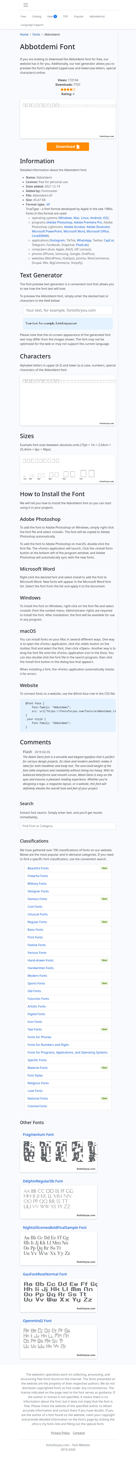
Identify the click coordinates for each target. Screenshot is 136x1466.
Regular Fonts (37, 922)
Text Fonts (35, 1029)
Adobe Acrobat (74, 227)
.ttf (48, 204)
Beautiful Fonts (38, 868)
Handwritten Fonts (41, 968)
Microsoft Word (74, 231)
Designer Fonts (38, 891)
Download (68, 147)
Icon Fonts (35, 1022)
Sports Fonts (36, 983)
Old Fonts (34, 991)
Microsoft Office (98, 231)
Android (95, 218)
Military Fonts (37, 884)
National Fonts (38, 1098)
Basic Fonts (35, 930)
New (52, 16)
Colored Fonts (37, 1106)
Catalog (36, 16)
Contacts (79, 1433)
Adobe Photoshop (59, 222)
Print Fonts (35, 937)
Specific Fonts (37, 1060)
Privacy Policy (60, 1433)
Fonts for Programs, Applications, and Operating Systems (67, 1052)
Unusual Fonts (38, 914)
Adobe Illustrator (98, 227)
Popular (78, 16)
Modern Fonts (37, 976)
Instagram (57, 240)
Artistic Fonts (37, 1006)
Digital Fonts (36, 1014)
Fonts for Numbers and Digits (48, 1045)
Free (23, 16)
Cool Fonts (35, 907)
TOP (65, 16)
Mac (76, 218)
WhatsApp (84, 240)
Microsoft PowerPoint (47, 231)
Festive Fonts (37, 945)
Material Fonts (38, 1068)
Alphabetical (97, 16)
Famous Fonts (37, 899)
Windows (65, 218)
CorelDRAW (40, 236)
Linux (85, 218)
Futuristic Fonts (38, 999)
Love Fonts (35, 1091)
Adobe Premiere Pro (88, 222)
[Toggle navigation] (25, 5)
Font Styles (35, 1075)
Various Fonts (37, 953)
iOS (105, 218)
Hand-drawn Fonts (40, 960)
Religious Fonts (38, 1083)
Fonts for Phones (39, 1037)
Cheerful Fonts (38, 876)
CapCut (109, 240)
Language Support (32, 25)
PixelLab (82, 245)
